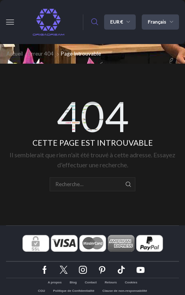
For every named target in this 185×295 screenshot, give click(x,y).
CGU (41, 291)
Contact (91, 282)
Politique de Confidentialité (74, 291)
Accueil (14, 53)
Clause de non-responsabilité (125, 291)
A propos (55, 282)
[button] (10, 22)
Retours (111, 282)
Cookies (131, 282)
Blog (73, 282)
